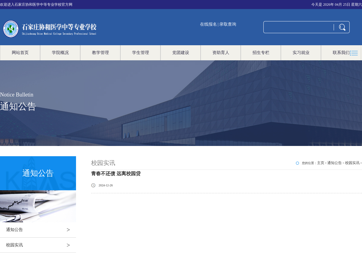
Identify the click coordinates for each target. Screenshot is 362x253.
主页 (320, 163)
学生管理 (140, 52)
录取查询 (227, 24)
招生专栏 (260, 52)
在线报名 (208, 24)
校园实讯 (41, 245)
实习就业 (301, 52)
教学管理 (100, 52)
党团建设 (180, 52)
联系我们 (341, 52)
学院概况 (60, 52)
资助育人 (220, 52)
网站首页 (20, 52)
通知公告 (41, 229)
